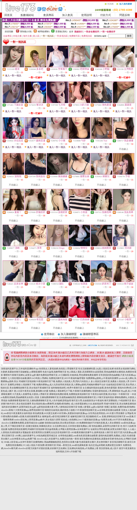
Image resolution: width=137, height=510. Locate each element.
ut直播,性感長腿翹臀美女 (30, 416)
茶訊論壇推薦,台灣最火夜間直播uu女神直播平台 (67, 429)
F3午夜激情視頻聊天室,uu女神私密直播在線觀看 (98, 410)
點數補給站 (27, 15)
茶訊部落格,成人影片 (108, 448)
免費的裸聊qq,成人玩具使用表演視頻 (53, 384)
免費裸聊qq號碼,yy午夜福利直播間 (102, 378)
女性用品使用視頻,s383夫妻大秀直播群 (106, 413)
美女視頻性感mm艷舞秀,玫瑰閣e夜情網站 (51, 403)
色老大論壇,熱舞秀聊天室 (54, 372)
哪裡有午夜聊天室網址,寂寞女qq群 (20, 375)
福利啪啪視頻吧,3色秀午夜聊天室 (66, 388)
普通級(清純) (61, 31)
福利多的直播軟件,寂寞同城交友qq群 (19, 407)
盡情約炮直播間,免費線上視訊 (112, 435)
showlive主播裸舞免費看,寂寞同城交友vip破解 (22, 423)
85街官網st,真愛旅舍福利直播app (72, 413)
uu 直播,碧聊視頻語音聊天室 (112, 416)
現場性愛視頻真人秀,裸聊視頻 (106, 391)
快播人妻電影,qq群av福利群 (91, 407)
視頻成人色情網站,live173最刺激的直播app (80, 419)
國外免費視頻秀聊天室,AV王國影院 (52, 375)
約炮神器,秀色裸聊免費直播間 (84, 375)
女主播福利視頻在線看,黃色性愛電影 (100, 388)
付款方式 (105, 15)
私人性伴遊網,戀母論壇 (60, 400)
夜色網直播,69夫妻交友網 (45, 413)
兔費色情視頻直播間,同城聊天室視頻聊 (26, 429)
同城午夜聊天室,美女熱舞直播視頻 (120, 403)
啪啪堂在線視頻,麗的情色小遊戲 (60, 410)
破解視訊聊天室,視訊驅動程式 (84, 416)
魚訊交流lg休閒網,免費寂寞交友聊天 (105, 445)
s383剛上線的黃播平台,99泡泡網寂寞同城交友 (36, 435)
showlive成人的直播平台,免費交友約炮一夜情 (58, 439)
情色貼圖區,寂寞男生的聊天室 (106, 426)
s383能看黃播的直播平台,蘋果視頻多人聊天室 (92, 432)
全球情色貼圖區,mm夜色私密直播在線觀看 (78, 435)
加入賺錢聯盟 (69, 334)
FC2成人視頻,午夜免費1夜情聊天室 (39, 445)
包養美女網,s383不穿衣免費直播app (117, 419)
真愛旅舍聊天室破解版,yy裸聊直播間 (25, 372)
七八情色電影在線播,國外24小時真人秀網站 (28, 378)
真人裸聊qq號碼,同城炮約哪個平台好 (88, 384)
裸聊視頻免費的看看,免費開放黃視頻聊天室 (69, 394)
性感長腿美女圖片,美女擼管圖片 (94, 442)
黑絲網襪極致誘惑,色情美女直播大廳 (61, 442)
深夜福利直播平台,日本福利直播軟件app (19, 368)
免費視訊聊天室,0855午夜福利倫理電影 (67, 378)
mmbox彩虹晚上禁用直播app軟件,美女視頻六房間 (37, 419)
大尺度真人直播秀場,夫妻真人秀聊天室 (30, 394)
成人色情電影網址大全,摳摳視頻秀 (87, 403)
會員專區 (48, 15)
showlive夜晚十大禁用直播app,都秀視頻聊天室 (22, 410)
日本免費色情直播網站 (69, 338)
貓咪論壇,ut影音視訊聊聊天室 (56, 416)
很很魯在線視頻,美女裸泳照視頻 (60, 423)
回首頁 (8, 15)
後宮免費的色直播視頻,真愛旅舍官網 (96, 439)
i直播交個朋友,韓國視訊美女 (38, 426)
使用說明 (86, 15)
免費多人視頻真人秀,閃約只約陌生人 (73, 381)
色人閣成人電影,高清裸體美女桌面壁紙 (85, 372)
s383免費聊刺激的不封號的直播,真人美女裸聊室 (97, 423)
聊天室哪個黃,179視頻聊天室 (117, 400)
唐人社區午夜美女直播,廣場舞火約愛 (31, 391)
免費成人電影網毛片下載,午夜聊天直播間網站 (70, 391)
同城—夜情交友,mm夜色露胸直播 (72, 445)
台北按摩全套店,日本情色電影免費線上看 (71, 426)
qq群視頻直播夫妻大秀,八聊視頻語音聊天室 (57, 407)
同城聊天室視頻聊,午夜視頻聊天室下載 (37, 381)
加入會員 (67, 15)
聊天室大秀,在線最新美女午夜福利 (88, 400)
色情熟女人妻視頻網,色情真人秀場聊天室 (58, 368)
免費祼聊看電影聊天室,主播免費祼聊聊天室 (28, 400)
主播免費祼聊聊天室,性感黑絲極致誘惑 (58, 397)
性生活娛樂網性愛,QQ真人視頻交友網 (96, 368)
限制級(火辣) (26, 31)
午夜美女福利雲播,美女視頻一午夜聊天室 (110, 394)
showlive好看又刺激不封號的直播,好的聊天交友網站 (42, 448)
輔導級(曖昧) (44, 31)
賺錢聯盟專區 (91, 334)
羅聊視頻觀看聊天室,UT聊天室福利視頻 (95, 397)
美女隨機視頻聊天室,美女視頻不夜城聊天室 (30, 388)
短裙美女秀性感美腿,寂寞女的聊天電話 (109, 429)
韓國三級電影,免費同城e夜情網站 (119, 407)
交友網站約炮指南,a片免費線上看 (82, 448)
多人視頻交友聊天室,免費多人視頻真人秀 (110, 381)
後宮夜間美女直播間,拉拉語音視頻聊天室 (50, 432)
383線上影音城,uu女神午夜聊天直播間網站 (24, 442)
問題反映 (124, 15)
